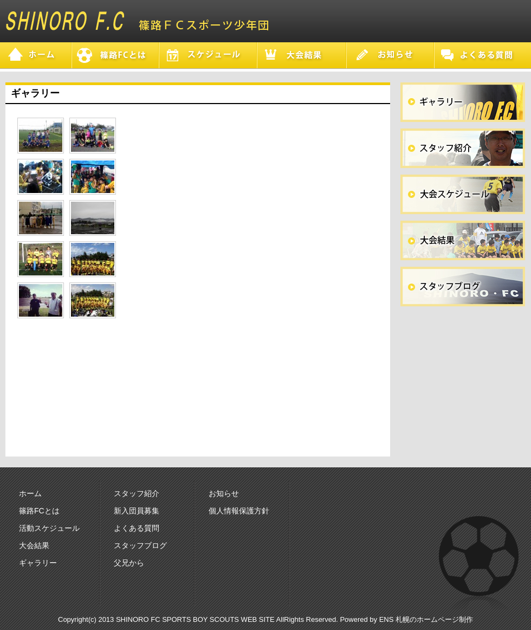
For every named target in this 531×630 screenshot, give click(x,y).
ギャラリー (38, 562)
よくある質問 (136, 528)
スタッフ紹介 (136, 493)
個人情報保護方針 (239, 510)
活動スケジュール (49, 528)
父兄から (129, 562)
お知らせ (224, 493)
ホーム (30, 493)
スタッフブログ (140, 545)
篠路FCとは (39, 510)
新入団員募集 (136, 510)
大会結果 (34, 545)
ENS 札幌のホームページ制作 (426, 619)
